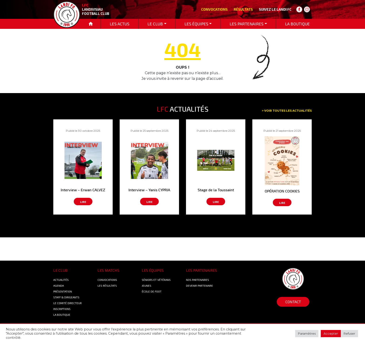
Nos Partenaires (197, 279)
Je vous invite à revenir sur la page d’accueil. (182, 78)
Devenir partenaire (199, 285)
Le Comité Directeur (67, 303)
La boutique (61, 314)
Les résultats (107, 285)
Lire (83, 201)
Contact (293, 301)
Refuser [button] (349, 333)
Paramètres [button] (307, 333)
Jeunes (146, 285)
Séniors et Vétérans (156, 279)
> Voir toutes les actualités (287, 110)
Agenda (58, 285)
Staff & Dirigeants (66, 297)
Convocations (214, 9)
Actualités (61, 279)
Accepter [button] (331, 333)
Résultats (243, 9)
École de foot (152, 291)
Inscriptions (62, 308)
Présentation (62, 291)
